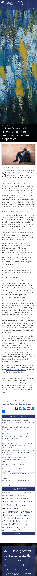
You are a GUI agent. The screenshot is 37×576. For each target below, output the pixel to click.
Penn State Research (16, 493)
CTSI (31, 498)
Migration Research (25, 524)
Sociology (21, 498)
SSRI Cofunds (13, 508)
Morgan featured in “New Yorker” (13, 464)
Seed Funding (21, 518)
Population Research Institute (16, 370)
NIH (8, 518)
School (20, 404)
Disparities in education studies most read (16, 469)
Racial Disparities (16, 401)
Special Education (29, 404)
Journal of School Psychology (22, 211)
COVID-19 (24, 527)
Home (3, 125)
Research (11, 527)
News (8, 125)
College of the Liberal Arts (20, 501)
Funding (22, 495)
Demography (10, 498)
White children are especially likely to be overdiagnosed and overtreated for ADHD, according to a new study (16, 436)
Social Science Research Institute (12, 372)
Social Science (11, 495)
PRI (3, 493)
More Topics (18, 533)
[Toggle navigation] (32, 8)
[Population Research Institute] (18, 3)
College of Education (17, 505)
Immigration (12, 512)
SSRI (29, 493)
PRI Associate (12, 530)
